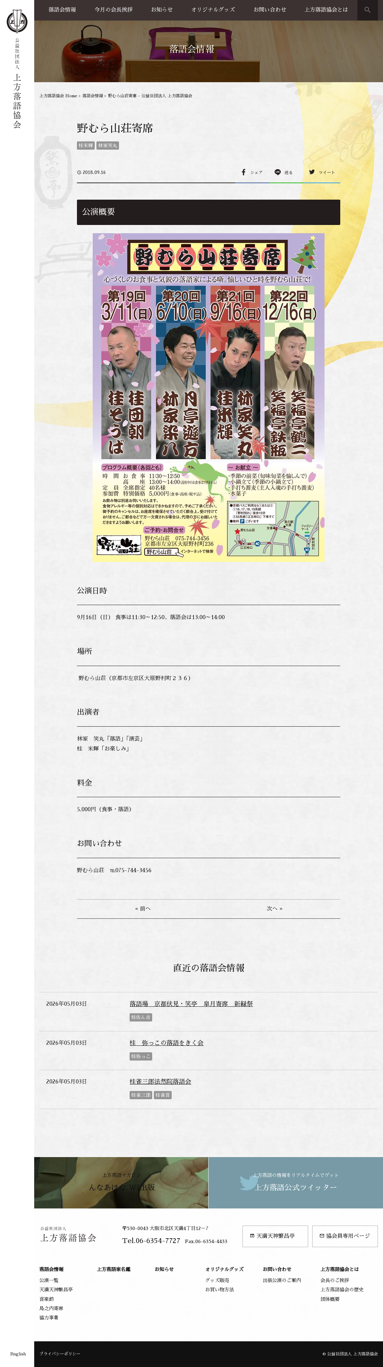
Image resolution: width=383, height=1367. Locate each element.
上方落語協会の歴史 (342, 1289)
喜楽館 (46, 1299)
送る (289, 173)
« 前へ (143, 909)
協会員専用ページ (344, 1236)
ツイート (327, 173)
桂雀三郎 (140, 1095)
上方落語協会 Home (58, 96)
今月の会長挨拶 (113, 10)
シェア (256, 173)
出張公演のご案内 (282, 1280)
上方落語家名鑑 (113, 1269)
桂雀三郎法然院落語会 (160, 1082)
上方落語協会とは (326, 10)
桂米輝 (86, 145)
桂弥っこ (140, 1056)
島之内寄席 (51, 1308)
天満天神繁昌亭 (272, 1236)
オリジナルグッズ (213, 10)
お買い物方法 (219, 1289)
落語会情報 (62, 10)
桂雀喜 (163, 1095)
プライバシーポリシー (59, 1354)
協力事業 (48, 1317)
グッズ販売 (217, 1280)
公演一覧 (48, 1280)
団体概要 (330, 1299)
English (18, 1354)
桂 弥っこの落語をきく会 (166, 1043)
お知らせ (162, 10)
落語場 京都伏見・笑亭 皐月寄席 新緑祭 (191, 1004)
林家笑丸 (107, 145)
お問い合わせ (269, 10)
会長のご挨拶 (334, 1280)
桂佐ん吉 (140, 1017)
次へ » (274, 909)
